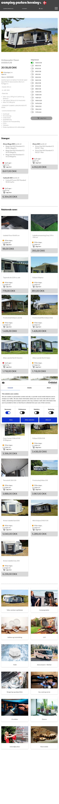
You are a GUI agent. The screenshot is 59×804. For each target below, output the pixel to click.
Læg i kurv (7, 167)
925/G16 (36, 77)
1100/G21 (36, 106)
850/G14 (36, 65)
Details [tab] (29, 387)
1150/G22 (36, 109)
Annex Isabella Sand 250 (11, 520)
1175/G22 (36, 112)
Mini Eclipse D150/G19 (40, 520)
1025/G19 (36, 94)
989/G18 (36, 89)
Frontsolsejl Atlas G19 (40, 480)
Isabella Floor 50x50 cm (11, 235)
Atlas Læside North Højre (41, 358)
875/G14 (36, 68)
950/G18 (36, 83)
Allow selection (29, 420)
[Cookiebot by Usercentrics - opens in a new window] (49, 383)
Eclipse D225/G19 (38, 438)
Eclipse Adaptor (37, 277)
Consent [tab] (10, 387)
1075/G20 (36, 103)
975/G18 (36, 86)
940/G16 (36, 80)
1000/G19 (36, 62)
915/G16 (36, 74)
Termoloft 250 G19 (9, 480)
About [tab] (49, 387)
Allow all (48, 420)
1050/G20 (36, 100)
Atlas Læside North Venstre (12, 358)
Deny (11, 420)
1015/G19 (36, 92)
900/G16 (36, 71)
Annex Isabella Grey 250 (11, 561)
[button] (5, 35)
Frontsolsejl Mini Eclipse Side (42, 318)
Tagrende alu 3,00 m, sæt (11, 277)
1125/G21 (36, 97)
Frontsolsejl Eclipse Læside (12, 318)
